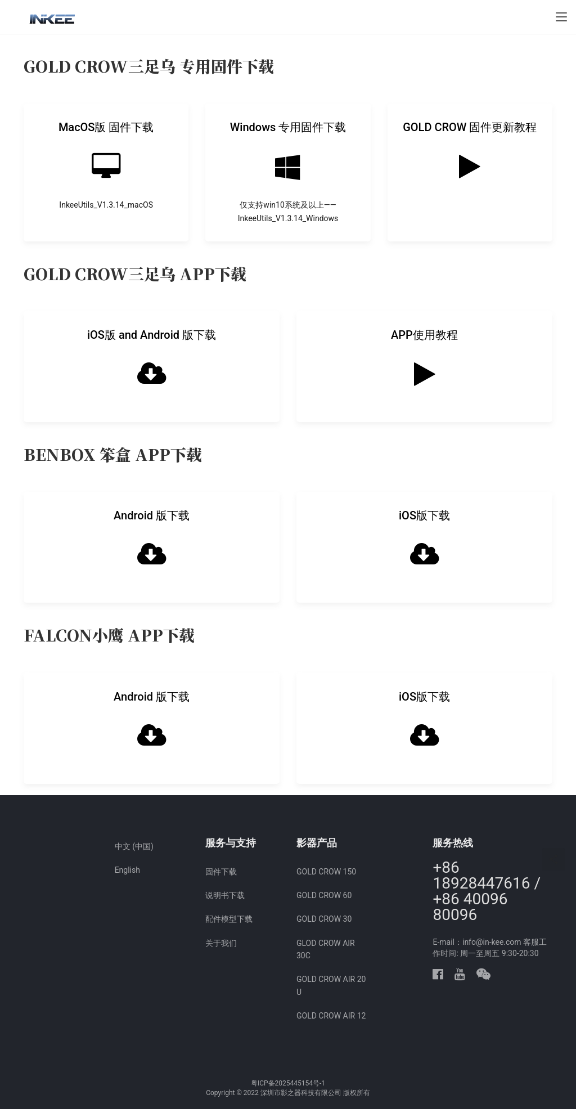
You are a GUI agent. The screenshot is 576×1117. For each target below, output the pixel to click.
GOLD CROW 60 (324, 903)
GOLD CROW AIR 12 (331, 1024)
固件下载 (221, 879)
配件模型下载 (229, 927)
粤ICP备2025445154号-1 (288, 1091)
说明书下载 (225, 903)
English (127, 877)
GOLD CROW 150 (326, 879)
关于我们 (221, 950)
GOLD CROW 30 (324, 927)
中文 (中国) (134, 854)
